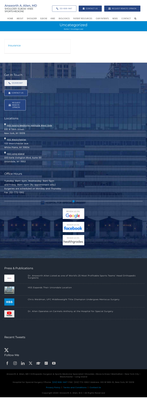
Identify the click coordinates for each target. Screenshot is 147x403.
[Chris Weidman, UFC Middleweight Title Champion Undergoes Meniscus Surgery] (9, 302)
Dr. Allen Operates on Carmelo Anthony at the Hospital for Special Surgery (70, 311)
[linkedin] (23, 363)
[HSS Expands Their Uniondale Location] (9, 290)
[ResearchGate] (46, 363)
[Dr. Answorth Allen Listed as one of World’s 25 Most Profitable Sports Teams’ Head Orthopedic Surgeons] (9, 278)
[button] (135, 18)
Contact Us (95, 387)
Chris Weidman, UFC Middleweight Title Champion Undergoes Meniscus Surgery (74, 299)
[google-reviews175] (73, 209)
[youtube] (54, 363)
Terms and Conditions (75, 387)
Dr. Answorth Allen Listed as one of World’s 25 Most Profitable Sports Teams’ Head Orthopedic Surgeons (82, 276)
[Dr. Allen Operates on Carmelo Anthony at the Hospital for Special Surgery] (9, 313)
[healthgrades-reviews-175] (73, 236)
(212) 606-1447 (59, 382)
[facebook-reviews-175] (73, 223)
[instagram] (15, 363)
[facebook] (7, 363)
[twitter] (31, 363)
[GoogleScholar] (38, 363)
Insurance (14, 45)
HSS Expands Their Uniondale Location (50, 287)
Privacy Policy (53, 387)
